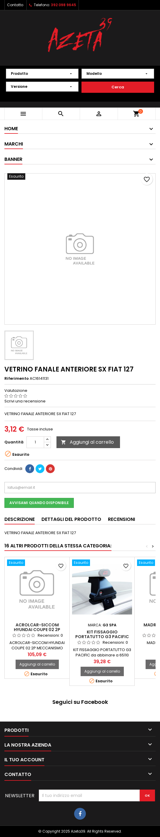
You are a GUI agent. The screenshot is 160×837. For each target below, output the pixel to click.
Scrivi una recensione (25, 401)
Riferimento (16, 378)
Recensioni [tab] (121, 519)
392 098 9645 (63, 4)
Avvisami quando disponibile (39, 502)
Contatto (15, 4)
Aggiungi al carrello (87, 442)
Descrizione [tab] (19, 519)
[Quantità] (35, 442)
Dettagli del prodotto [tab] (71, 519)
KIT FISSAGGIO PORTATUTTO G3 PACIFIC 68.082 (102, 636)
